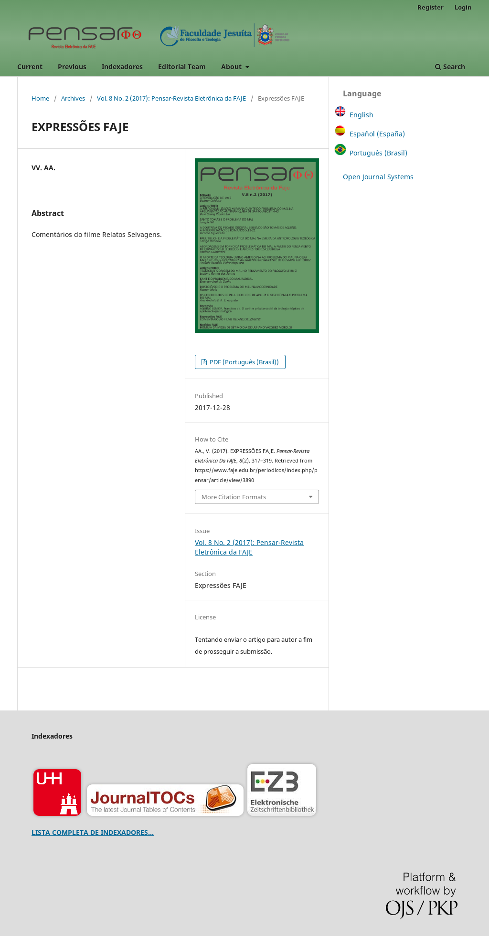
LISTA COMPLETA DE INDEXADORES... (93, 832)
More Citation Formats (234, 497)
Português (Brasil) (378, 152)
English (361, 114)
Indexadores (122, 66)
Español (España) (377, 133)
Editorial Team (182, 66)
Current (30, 66)
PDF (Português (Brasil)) (243, 362)
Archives (73, 98)
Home (40, 98)
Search (450, 66)
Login (463, 7)
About (232, 66)
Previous (72, 66)
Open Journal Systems (378, 176)
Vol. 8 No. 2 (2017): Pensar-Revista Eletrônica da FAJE (171, 98)
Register (430, 7)
